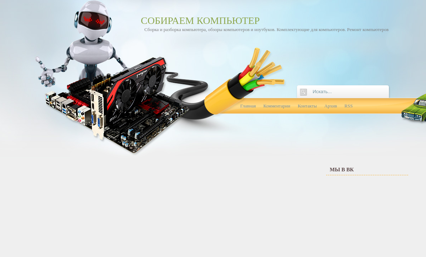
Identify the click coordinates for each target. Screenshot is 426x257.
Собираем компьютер (200, 20)
